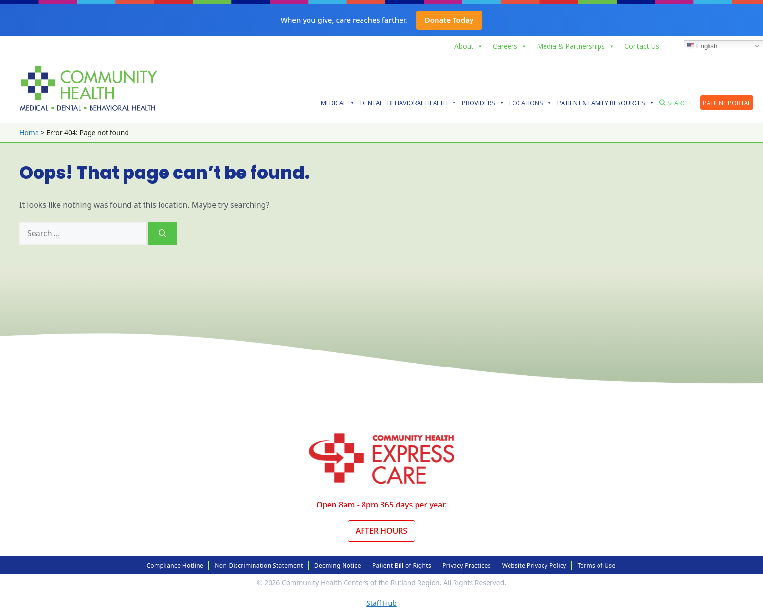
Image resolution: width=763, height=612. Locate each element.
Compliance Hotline (174, 565)
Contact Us (641, 46)
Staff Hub (381, 603)
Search (674, 102)
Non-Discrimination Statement (259, 565)
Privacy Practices (466, 565)
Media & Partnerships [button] (576, 46)
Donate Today (449, 20)
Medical (338, 102)
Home (29, 132)
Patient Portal (727, 102)
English (702, 46)
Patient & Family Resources (605, 102)
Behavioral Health (422, 102)
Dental (371, 102)
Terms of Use (597, 565)
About (468, 46)
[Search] (162, 233)
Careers (510, 46)
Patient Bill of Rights (401, 565)
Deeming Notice (337, 565)
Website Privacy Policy (534, 565)
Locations (530, 102)
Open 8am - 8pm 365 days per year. (381, 504)
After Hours (381, 530)
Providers (483, 102)
